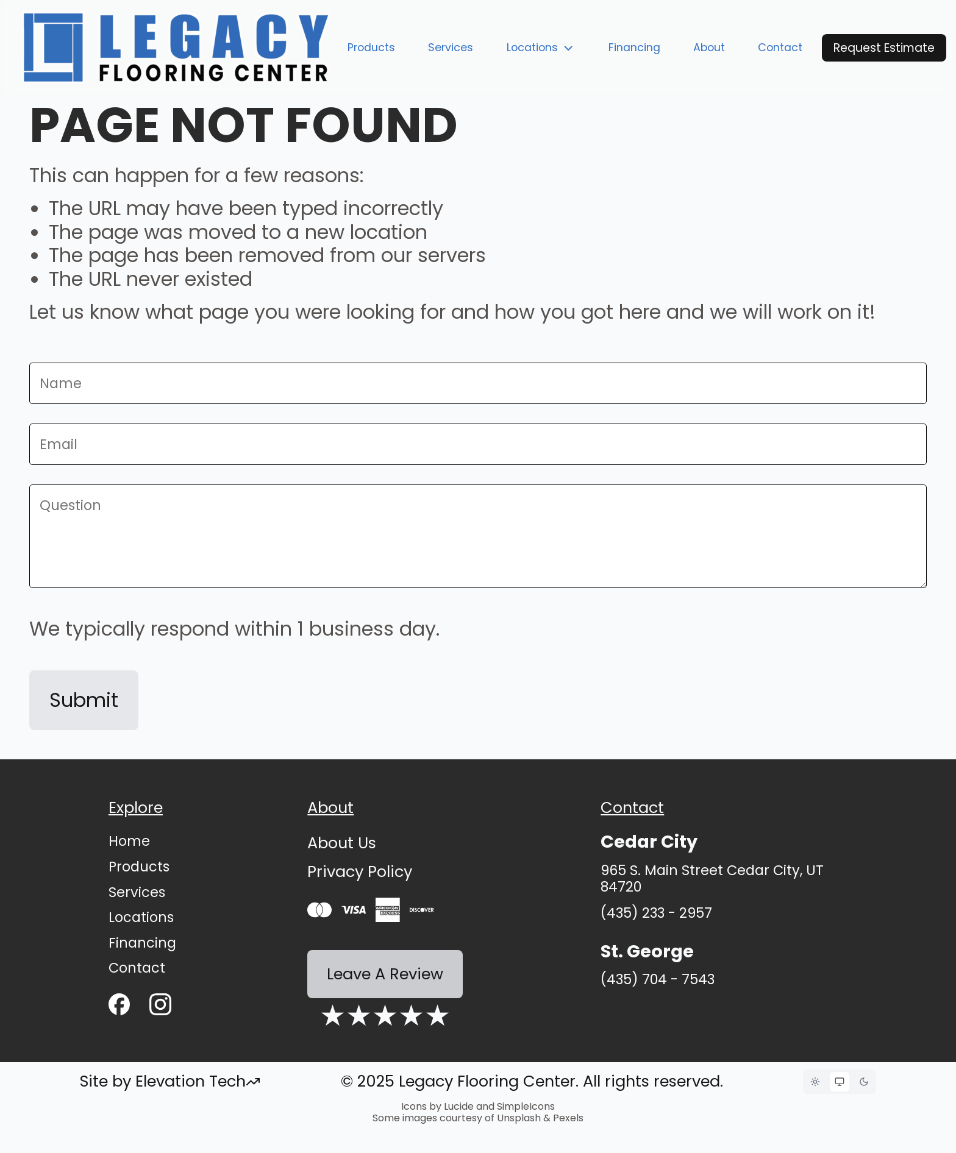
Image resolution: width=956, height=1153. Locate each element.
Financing (634, 47)
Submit (83, 700)
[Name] (478, 383)
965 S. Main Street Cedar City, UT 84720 (712, 878)
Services (450, 47)
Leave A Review (385, 974)
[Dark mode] (864, 1081)
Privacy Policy (359, 871)
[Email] (478, 444)
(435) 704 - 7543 (658, 979)
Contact (780, 47)
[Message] (478, 536)
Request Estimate (884, 48)
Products (371, 47)
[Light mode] (815, 1081)
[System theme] (839, 1081)
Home (129, 841)
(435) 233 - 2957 (656, 913)
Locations (541, 47)
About (709, 47)
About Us (341, 843)
